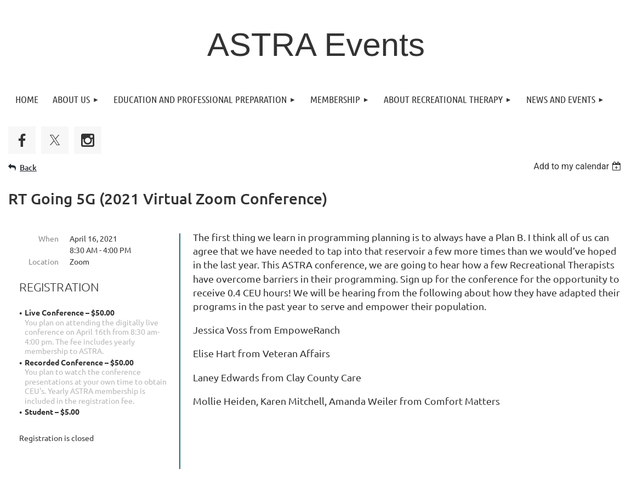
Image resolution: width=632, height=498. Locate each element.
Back (28, 167)
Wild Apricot (493, 484)
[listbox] (578, 166)
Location (44, 261)
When (48, 238)
